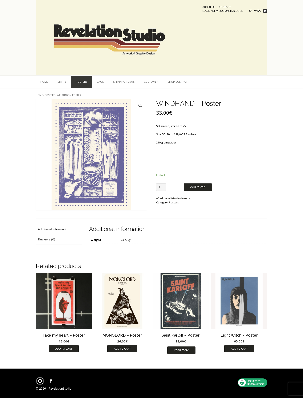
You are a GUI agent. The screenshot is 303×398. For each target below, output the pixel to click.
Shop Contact (177, 82)
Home (44, 82)
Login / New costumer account (223, 10)
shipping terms (124, 82)
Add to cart (197, 187)
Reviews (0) (46, 239)
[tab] (59, 229)
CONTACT (225, 7)
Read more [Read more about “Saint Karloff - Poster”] (181, 350)
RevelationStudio (60, 388)
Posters (82, 82)
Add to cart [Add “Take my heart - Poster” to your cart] (63, 348)
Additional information (53, 229)
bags (100, 82)
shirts (61, 82)
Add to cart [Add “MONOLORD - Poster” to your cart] (122, 348)
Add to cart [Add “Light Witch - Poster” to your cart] (239, 348)
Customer (151, 82)
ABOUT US (208, 7)
